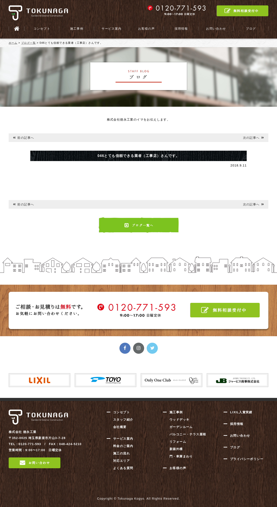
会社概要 (120, 427)
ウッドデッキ (179, 419)
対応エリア (121, 460)
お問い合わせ (216, 28)
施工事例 (77, 28)
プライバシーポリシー (246, 459)
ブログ (251, 28)
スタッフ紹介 (123, 419)
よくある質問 (123, 468)
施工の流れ (121, 453)
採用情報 (181, 28)
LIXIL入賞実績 (241, 412)
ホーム (13, 42)
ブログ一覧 (28, 42)
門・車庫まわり (181, 456)
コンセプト (42, 28)
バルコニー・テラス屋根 (187, 434)
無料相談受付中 (242, 10)
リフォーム (177, 441)
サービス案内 (111, 28)
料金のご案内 (123, 446)
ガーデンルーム (181, 427)
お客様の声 (146, 28)
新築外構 (176, 449)
